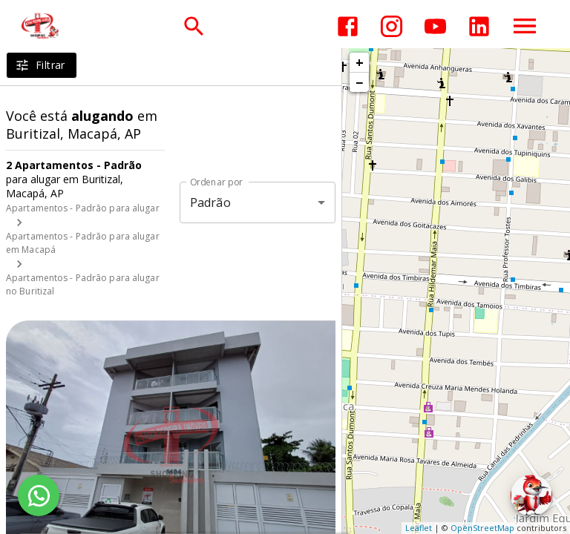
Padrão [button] (210, 202)
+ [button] (360, 62)
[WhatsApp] (38, 495)
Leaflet (418, 527)
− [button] (359, 82)
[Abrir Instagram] (391, 26)
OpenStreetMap (482, 527)
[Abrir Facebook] (348, 26)
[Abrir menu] (524, 26)
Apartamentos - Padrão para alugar (83, 208)
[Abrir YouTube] (435, 26)
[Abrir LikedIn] (479, 26)
